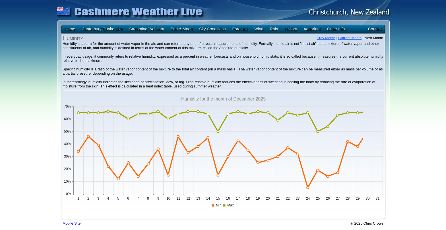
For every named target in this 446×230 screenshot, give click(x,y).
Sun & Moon (182, 29)
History (291, 29)
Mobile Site (71, 223)
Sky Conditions (212, 29)
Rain (274, 29)
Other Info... (337, 29)
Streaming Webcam (146, 29)
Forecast (239, 29)
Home (70, 29)
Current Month (350, 38)
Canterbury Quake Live (102, 29)
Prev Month (326, 38)
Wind (258, 29)
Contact (375, 29)
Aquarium (312, 29)
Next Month (374, 38)
